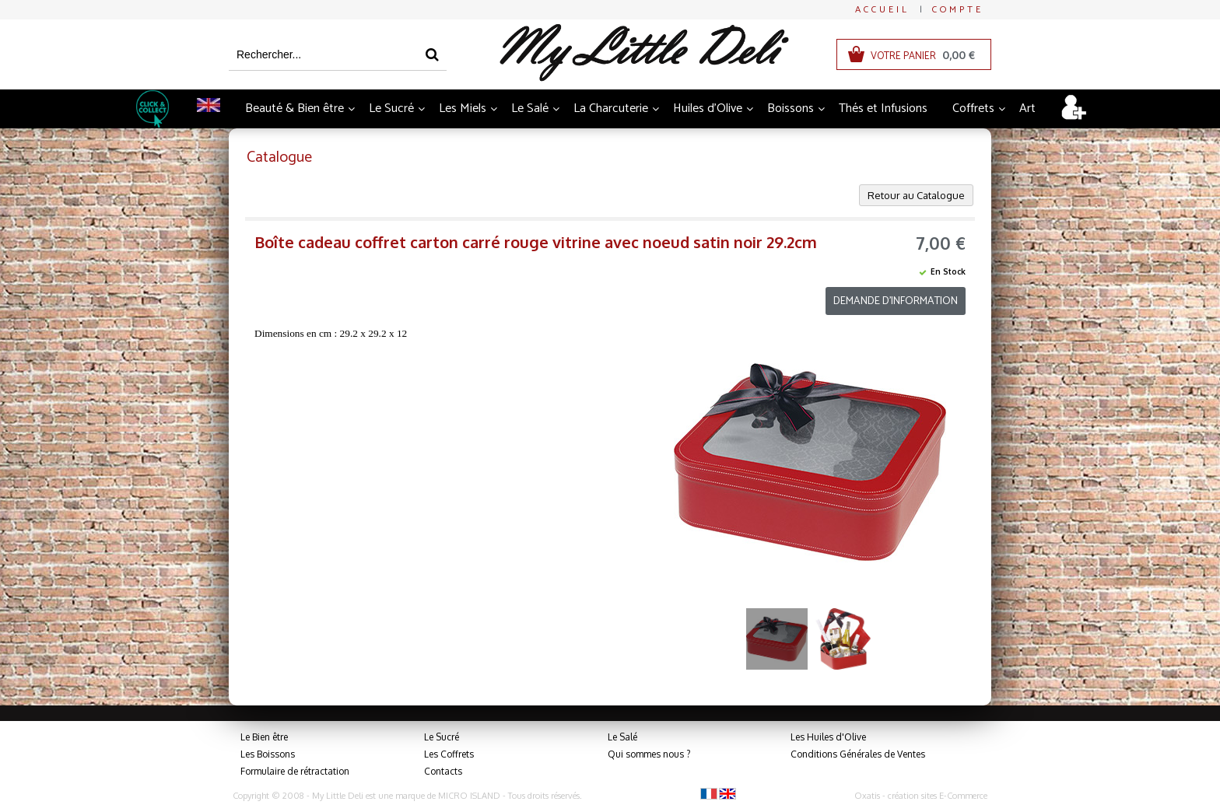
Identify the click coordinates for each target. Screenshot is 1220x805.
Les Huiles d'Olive (828, 737)
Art (1027, 108)
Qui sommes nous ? (649, 754)
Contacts (443, 771)
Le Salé (530, 108)
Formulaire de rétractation (294, 771)
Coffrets (973, 108)
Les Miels (462, 108)
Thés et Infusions (883, 108)
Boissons (790, 108)
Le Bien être (264, 737)
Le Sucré (391, 108)
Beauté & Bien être (294, 108)
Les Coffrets (449, 754)
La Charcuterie (610, 108)
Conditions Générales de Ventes (858, 754)
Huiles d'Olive (707, 108)
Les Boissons (267, 754)
